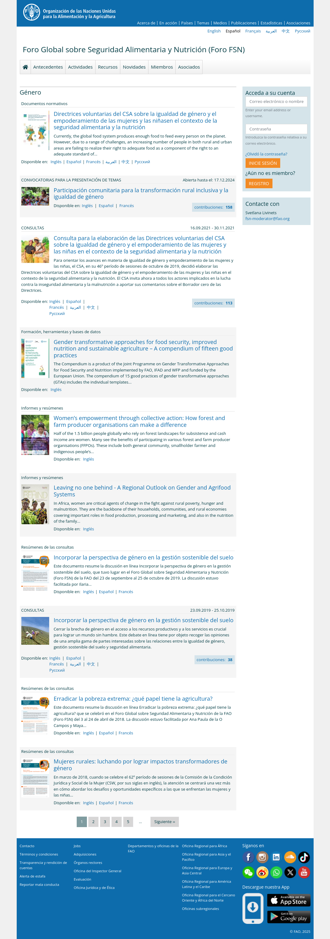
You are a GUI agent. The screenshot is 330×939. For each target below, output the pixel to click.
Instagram (262, 857)
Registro (259, 183)
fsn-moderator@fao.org (268, 218)
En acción (168, 23)
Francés (93, 161)
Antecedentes (48, 67)
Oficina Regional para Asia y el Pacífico (206, 857)
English (214, 31)
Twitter (290, 872)
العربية (271, 31)
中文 (286, 31)
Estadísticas (271, 23)
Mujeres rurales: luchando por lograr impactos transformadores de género (141, 765)
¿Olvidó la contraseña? (266, 154)
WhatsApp (276, 872)
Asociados (189, 67)
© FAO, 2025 (300, 931)
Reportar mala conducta (39, 884)
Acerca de (146, 23)
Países (187, 23)
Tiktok (304, 857)
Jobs (77, 845)
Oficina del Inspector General (98, 871)
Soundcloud (290, 857)
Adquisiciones (85, 854)
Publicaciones (244, 23)
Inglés (55, 161)
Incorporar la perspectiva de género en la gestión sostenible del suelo (144, 557)
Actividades (80, 67)
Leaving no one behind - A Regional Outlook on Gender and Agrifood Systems (142, 491)
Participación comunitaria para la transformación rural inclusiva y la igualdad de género (141, 193)
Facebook (248, 857)
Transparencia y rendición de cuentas (43, 865)
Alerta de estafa (32, 876)
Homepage (25, 67)
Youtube (304, 872)
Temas (203, 23)
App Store (289, 900)
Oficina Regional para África (204, 845)
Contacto (27, 845)
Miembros (162, 67)
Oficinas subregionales (200, 908)
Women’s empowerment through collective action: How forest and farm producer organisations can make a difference (139, 421)
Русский (302, 31)
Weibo (262, 872)
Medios (220, 23)
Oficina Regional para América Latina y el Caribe (206, 884)
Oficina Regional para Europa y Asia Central (207, 870)
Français (253, 31)
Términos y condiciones (39, 854)
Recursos (108, 67)
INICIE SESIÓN (263, 163)
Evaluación (83, 879)
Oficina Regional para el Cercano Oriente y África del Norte (208, 898)
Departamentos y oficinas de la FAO (153, 848)
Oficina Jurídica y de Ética (94, 887)
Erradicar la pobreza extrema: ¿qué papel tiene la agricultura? (133, 698)
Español (233, 31)
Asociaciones (298, 23)
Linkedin (276, 857)
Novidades (134, 67)
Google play (289, 917)
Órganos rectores (88, 862)
